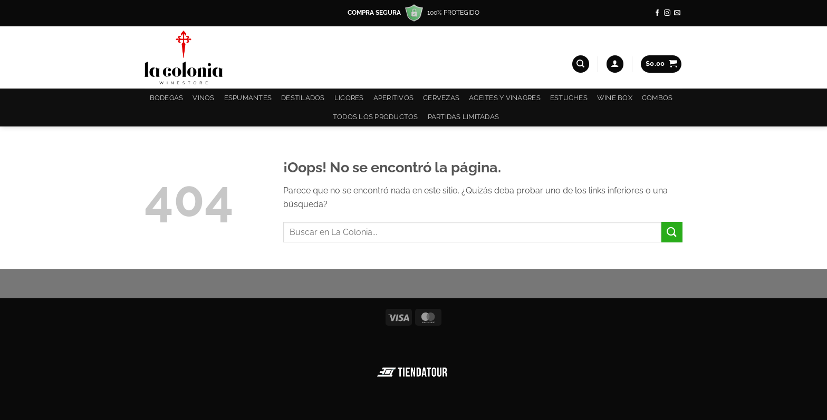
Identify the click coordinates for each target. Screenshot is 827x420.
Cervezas (441, 98)
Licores (349, 98)
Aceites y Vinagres (505, 98)
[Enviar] (671, 232)
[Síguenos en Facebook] (657, 13)
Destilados (303, 98)
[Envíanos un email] (677, 13)
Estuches (569, 98)
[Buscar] (580, 64)
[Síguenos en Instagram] (667, 13)
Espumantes (248, 98)
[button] (615, 64)
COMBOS (657, 98)
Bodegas (167, 98)
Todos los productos (375, 117)
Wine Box (614, 98)
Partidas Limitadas (463, 117)
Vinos (203, 98)
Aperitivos (393, 98)
